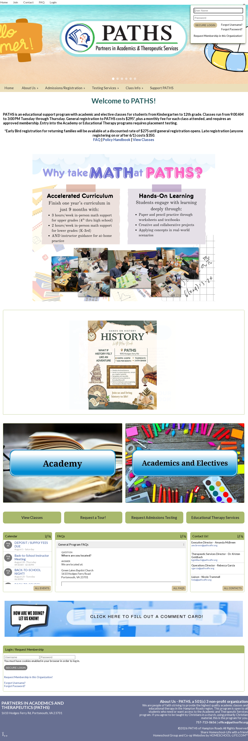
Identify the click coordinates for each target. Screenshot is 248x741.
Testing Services (106, 88)
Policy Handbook (116, 139)
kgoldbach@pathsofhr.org (204, 560)
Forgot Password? (231, 29)
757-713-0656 (206, 722)
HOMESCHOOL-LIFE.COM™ (229, 735)
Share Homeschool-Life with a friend (224, 732)
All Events (42, 588)
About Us (30, 88)
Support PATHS (161, 88)
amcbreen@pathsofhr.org (204, 545)
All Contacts (233, 588)
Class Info (135, 88)
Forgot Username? (231, 24)
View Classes (143, 139)
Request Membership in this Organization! (218, 35)
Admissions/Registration (65, 88)
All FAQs (178, 588)
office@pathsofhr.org (233, 722)
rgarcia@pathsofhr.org (202, 568)
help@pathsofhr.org (201, 579)
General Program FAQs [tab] (73, 544)
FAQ (97, 139)
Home (9, 88)
